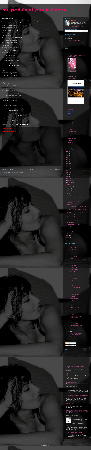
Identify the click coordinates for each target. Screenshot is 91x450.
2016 (67, 172)
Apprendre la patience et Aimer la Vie (75, 224)
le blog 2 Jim (73, 265)
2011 (67, 237)
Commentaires (69, 345)
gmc (71, 289)
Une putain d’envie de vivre (73, 214)
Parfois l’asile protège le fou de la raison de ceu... (77, 212)
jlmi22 (71, 300)
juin (68, 193)
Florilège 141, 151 (71, 111)
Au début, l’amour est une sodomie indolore (75, 366)
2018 (67, 168)
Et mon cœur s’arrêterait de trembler (73, 388)
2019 (67, 165)
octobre (69, 184)
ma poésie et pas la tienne (34, 9)
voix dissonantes (73, 305)
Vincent (74, 20)
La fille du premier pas (70, 426)
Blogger (47, 445)
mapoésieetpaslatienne (81, 42)
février (68, 231)
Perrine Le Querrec (74, 256)
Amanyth (72, 260)
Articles (67, 343)
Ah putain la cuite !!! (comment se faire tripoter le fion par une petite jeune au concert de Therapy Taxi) (77, 411)
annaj (71, 276)
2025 (67, 153)
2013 (67, 178)
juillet (68, 190)
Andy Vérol (72, 285)
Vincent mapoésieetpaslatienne (74, 40)
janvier (68, 233)
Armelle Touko (73, 296)
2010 (67, 240)
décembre (69, 180)
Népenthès (72, 292)
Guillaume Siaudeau (74, 254)
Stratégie (69, 204)
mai (68, 195)
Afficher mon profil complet (77, 26)
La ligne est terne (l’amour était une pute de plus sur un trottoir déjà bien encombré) (77, 396)
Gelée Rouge (70, 133)
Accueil (31, 169)
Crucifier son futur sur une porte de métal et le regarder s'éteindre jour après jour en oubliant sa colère (76, 55)
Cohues (72, 312)
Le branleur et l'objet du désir (78, 418)
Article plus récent (7, 169)
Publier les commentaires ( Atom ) (15, 172)
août (68, 188)
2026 (67, 151)
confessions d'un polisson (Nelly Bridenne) (75, 317)
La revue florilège (74, 247)
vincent (69, 42)
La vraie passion (70, 222)
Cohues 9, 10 (70, 129)
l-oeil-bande (73, 280)
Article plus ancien (55, 169)
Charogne (72, 251)
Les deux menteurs (74, 323)
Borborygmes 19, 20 (72, 115)
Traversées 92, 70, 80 (72, 131)
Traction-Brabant (74, 271)
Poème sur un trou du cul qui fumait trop (75, 198)
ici (69, 43)
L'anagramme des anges (75, 287)
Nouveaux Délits (73, 329)
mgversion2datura (74, 298)
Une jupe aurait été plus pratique (74, 220)
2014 (67, 176)
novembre (69, 182)
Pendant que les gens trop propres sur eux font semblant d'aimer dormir (75, 381)
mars (68, 229)
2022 (67, 159)
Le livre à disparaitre (72, 124)
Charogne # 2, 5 (71, 113)
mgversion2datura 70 (72, 127)
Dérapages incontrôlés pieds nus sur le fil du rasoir (76, 334)
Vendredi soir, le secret (70, 403)
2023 (67, 157)
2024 (67, 155)
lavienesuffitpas (73, 278)
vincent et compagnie (72, 78)
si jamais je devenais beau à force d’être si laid (75, 432)
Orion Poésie (73, 249)
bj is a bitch (72, 336)
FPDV (69, 120)
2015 (67, 174)
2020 (67, 163)
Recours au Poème (74, 309)
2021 (67, 161)
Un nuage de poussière (75, 294)
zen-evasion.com (73, 303)
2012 (67, 235)
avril (68, 226)
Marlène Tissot (73, 263)
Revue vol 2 (70, 142)
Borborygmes (73, 274)
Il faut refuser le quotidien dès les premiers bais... (77, 196)
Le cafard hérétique (72, 138)
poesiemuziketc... (74, 314)
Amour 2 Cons (73, 267)
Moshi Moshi (70, 136)
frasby (71, 258)
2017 (67, 170)
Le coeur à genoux (74, 269)
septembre (69, 186)
